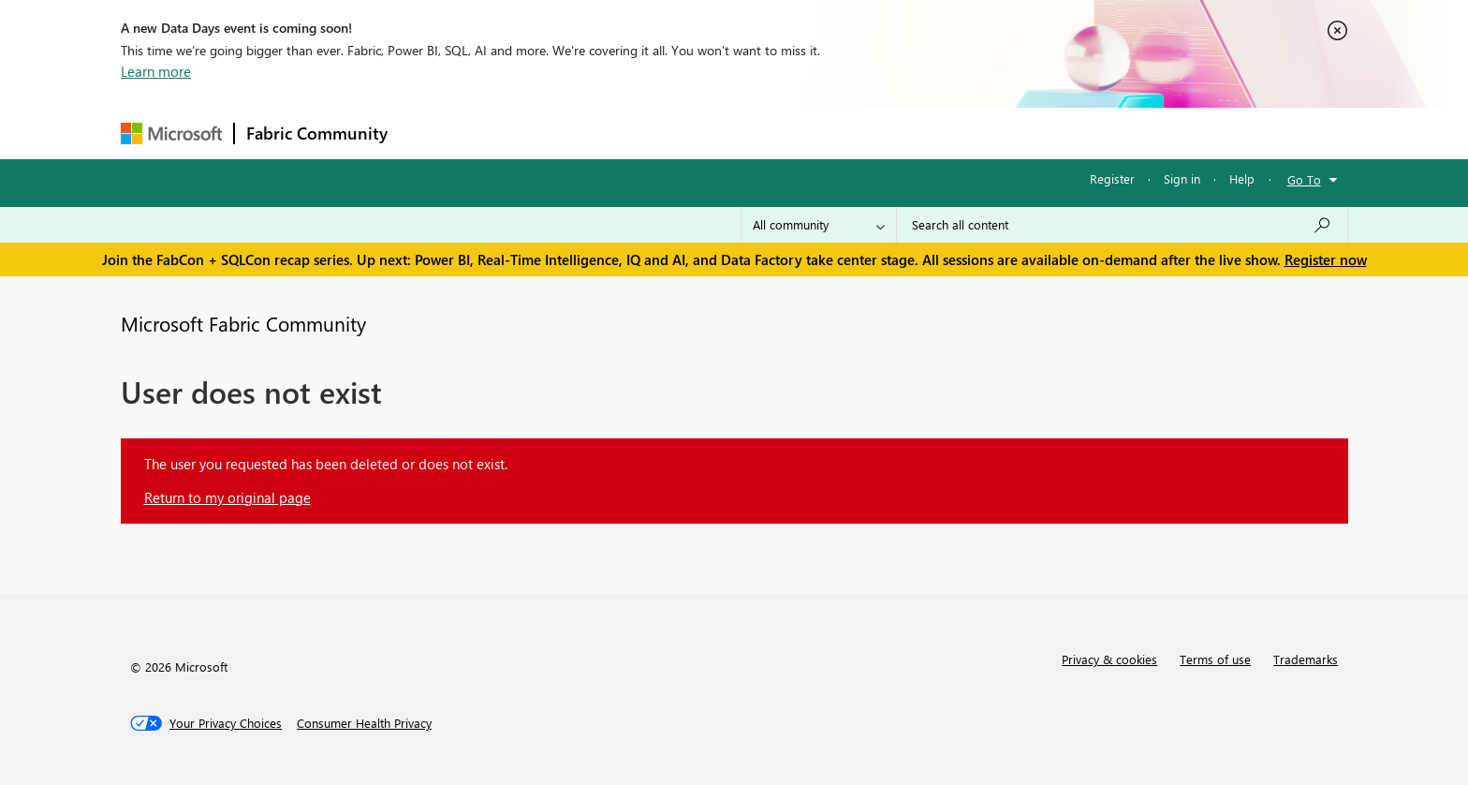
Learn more (156, 71)
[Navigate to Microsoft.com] (171, 133)
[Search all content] (1122, 225)
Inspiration (512, 133)
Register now (1325, 259)
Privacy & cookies (1109, 659)
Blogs (756, 133)
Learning (828, 133)
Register (1112, 178)
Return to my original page (227, 497)
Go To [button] (1304, 179)
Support (908, 133)
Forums (430, 133)
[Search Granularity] (818, 225)
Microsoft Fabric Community (243, 323)
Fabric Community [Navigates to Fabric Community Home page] (317, 133)
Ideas (589, 133)
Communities (673, 133)
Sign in (1182, 178)
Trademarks (1305, 659)
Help (1242, 178)
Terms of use (1215, 659)
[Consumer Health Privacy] (364, 723)
